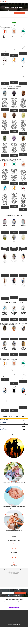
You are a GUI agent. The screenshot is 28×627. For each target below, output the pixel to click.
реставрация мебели (20, 9)
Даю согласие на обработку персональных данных (14, 595)
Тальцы (2, 612)
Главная (2, 587)
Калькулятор (2, 1)
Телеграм (14, 19)
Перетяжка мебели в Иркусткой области (15, 587)
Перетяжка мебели (6, 587)
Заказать (4, 54)
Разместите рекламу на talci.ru (14, 607)
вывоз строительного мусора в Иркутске (23, 396)
